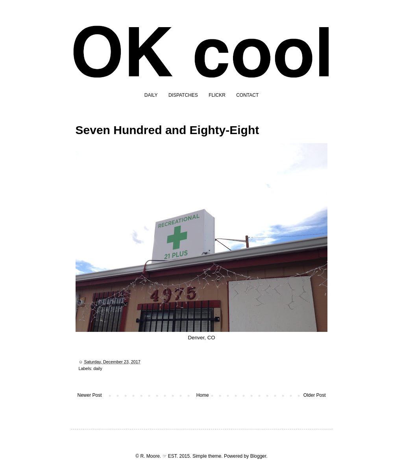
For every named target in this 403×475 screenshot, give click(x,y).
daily (97, 368)
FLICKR (217, 95)
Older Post (314, 395)
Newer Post (90, 395)
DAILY (151, 95)
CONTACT (247, 95)
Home (202, 395)
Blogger (258, 456)
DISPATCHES (183, 95)
